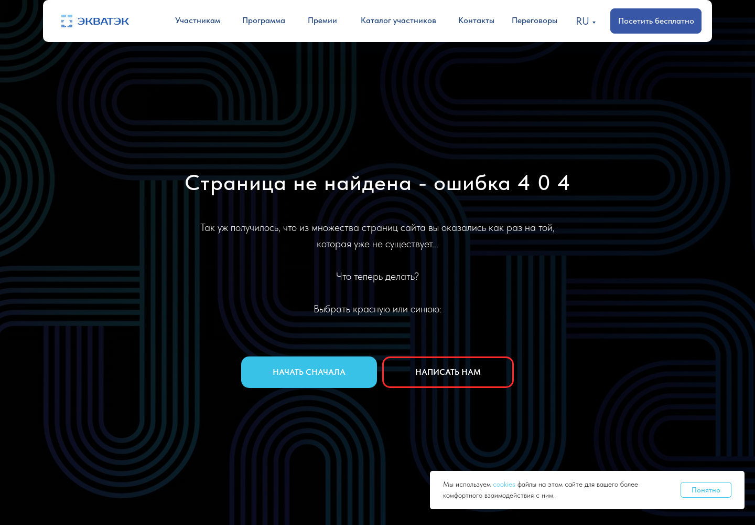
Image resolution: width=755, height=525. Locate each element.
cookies (505, 484)
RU (582, 21)
